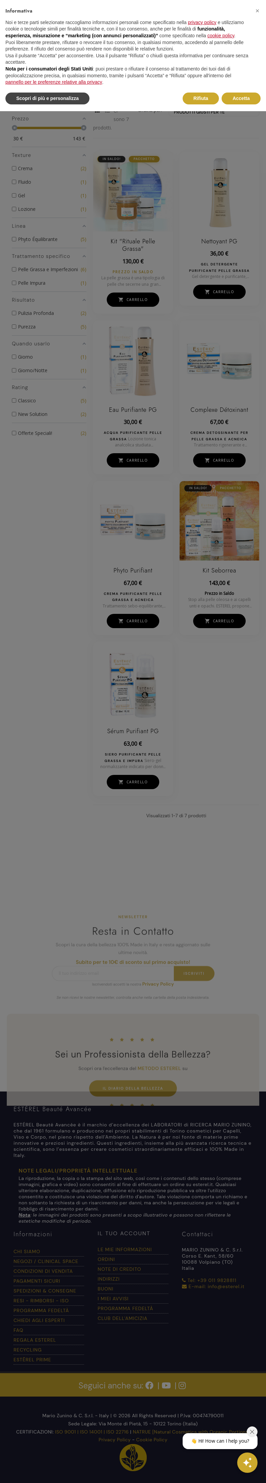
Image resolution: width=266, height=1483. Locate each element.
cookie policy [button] (220, 35)
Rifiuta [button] (200, 98)
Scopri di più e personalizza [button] (47, 98)
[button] (257, 10)
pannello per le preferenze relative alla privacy (53, 82)
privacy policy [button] (202, 22)
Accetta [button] (241, 98)
